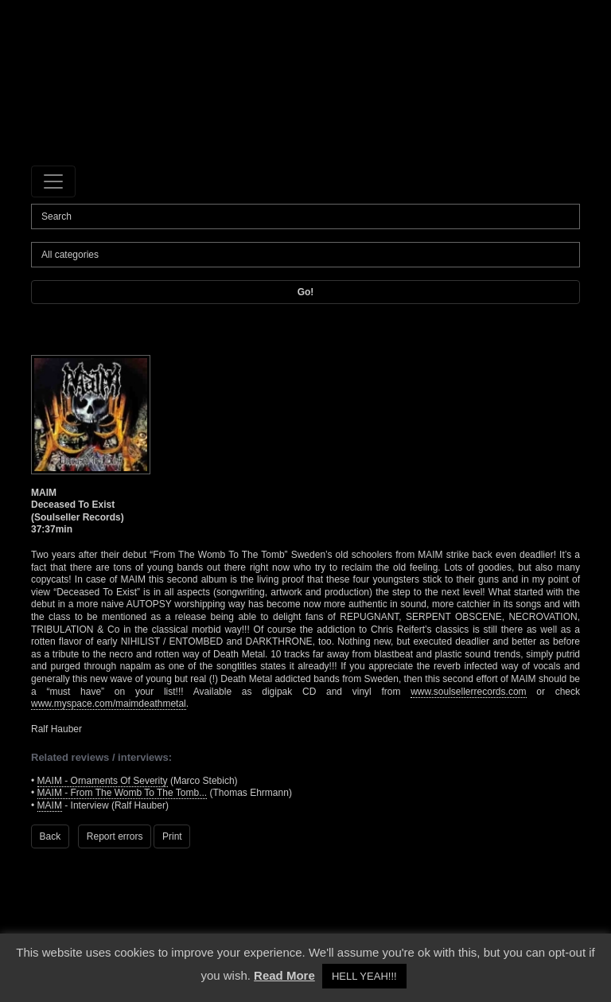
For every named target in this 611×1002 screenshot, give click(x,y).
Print (172, 836)
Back (50, 836)
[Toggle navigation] (53, 181)
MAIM (49, 805)
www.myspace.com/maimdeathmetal (108, 703)
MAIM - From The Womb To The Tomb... (122, 792)
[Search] (305, 216)
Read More (284, 975)
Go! (306, 292)
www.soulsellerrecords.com (468, 691)
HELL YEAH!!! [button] (364, 976)
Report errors (115, 836)
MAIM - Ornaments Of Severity (102, 780)
